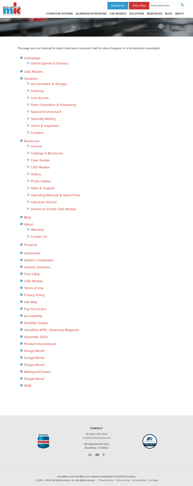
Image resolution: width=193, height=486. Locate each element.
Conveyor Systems (59, 13)
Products (30, 245)
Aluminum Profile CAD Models (53, 209)
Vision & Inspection (45, 126)
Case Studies (40, 160)
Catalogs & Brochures (47, 153)
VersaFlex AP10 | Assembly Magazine (51, 330)
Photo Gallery (41, 181)
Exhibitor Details (36, 323)
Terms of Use (34, 288)
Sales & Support (43, 188)
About (179, 13)
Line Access (40, 98)
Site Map (30, 302)
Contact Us (117, 5)
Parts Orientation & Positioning (53, 105)
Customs (37, 133)
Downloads (32, 253)
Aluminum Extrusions (91, 13)
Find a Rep (139, 5)
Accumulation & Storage (49, 84)
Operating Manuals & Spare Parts (55, 195)
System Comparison (39, 260)
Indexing (37, 91)
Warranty (37, 230)
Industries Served (44, 202)
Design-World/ (34, 351)
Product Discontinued (40, 344)
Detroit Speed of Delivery (49, 63)
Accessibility (33, 316)
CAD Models (118, 13)
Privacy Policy (34, 295)
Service (36, 146)
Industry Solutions (37, 267)
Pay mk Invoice (35, 309)
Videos (36, 174)
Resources (154, 13)
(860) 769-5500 (98, 434)
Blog (168, 13)
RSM (27, 386)
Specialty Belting (43, 119)
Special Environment (46, 112)
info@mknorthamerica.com (96, 437)
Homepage (32, 58)
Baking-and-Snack (37, 372)
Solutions (136, 13)
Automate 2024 (35, 337)
